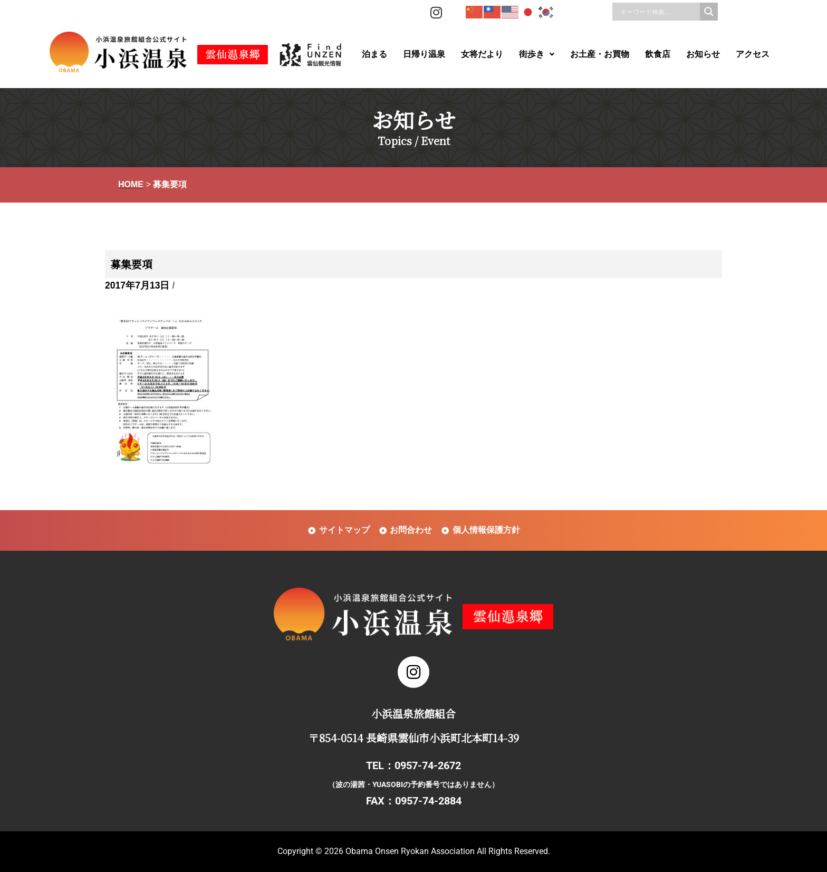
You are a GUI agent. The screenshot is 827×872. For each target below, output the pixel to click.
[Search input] (658, 12)
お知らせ (703, 54)
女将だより (482, 54)
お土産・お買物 (599, 54)
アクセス (753, 54)
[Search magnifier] (709, 12)
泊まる (374, 54)
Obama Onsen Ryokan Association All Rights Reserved (446, 851)
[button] (536, 54)
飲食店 (657, 54)
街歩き (536, 54)
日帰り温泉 (424, 54)
